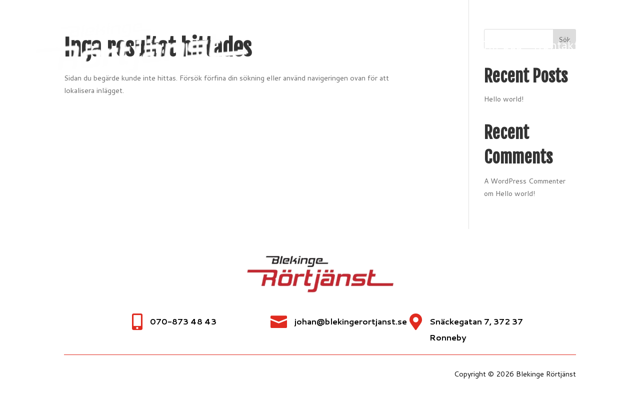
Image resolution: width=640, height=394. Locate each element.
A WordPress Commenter (525, 181)
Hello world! (515, 193)
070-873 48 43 (183, 321)
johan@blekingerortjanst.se (350, 321)
